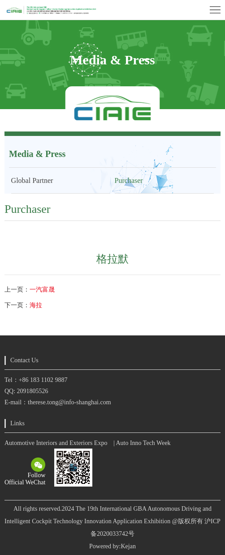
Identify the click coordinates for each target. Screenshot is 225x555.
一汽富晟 (42, 289)
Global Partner (32, 180)
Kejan (128, 546)
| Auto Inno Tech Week (142, 443)
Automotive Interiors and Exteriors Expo (55, 443)
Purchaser (129, 180)
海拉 (36, 305)
